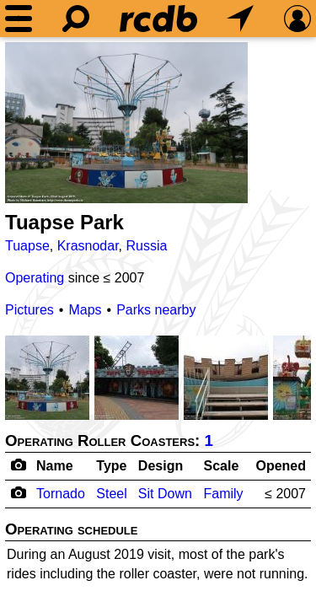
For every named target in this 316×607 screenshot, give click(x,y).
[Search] (75, 18)
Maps (84, 310)
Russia (147, 246)
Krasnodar (88, 246)
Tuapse (27, 246)
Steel (111, 493)
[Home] (158, 18)
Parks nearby (155, 310)
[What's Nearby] (240, 18)
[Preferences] (297, 18)
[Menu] (18, 18)
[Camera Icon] (18, 492)
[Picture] (126, 122)
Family (223, 493)
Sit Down (165, 493)
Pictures (29, 310)
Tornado (60, 493)
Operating (34, 278)
